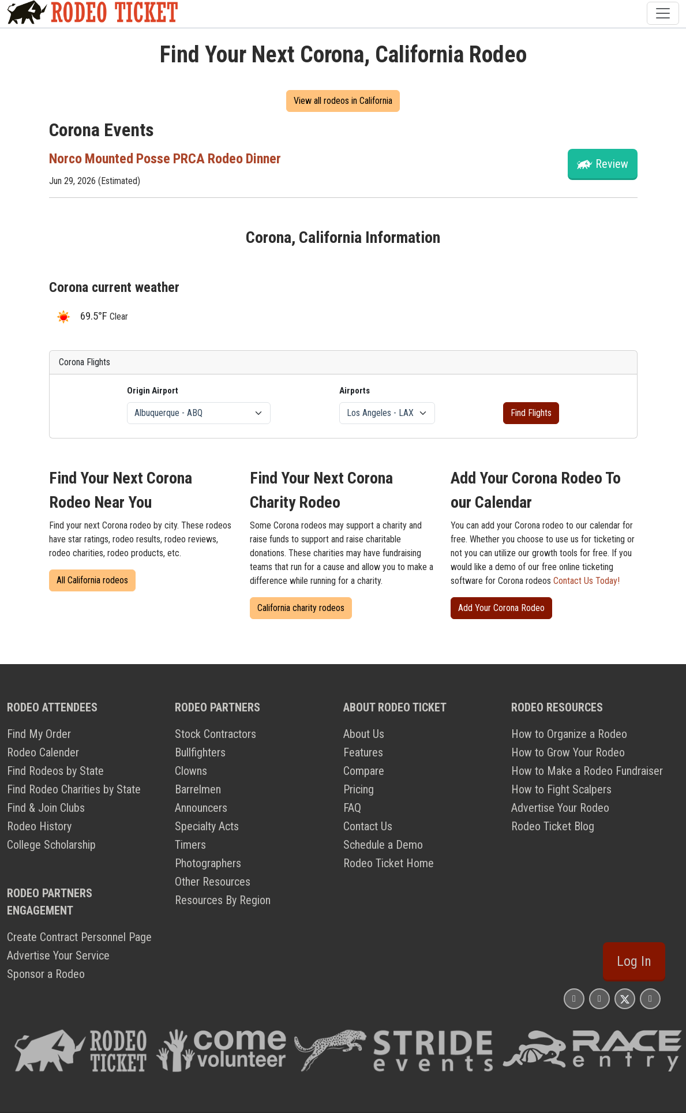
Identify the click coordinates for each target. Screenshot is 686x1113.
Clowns (191, 771)
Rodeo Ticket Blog (552, 826)
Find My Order (39, 734)
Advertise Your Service (58, 955)
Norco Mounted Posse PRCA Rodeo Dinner (166, 159)
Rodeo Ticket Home (388, 863)
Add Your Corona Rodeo (501, 607)
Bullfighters (200, 752)
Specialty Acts (207, 826)
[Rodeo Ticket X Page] (624, 998)
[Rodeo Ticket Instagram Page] (574, 998)
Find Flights (531, 412)
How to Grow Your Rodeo (568, 752)
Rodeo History (39, 826)
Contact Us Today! (586, 580)
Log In (634, 961)
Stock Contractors (215, 734)
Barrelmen (198, 789)
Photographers (208, 863)
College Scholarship (51, 845)
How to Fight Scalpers (561, 789)
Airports (354, 390)
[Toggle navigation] (663, 13)
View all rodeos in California (343, 100)
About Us (363, 734)
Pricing (358, 789)
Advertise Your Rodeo (560, 808)
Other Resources (212, 882)
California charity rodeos (300, 607)
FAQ (352, 808)
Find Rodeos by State (55, 771)
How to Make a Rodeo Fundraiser (587, 771)
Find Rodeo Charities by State (74, 789)
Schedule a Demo (383, 845)
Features (363, 752)
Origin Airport (152, 390)
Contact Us (367, 826)
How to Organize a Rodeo (569, 734)
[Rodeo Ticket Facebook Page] (599, 998)
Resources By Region (223, 900)
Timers (190, 845)
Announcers (201, 808)
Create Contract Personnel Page (79, 937)
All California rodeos (92, 580)
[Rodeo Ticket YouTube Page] (650, 998)
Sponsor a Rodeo (46, 974)
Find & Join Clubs (46, 808)
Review (611, 164)
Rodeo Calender (43, 752)
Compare (363, 771)
